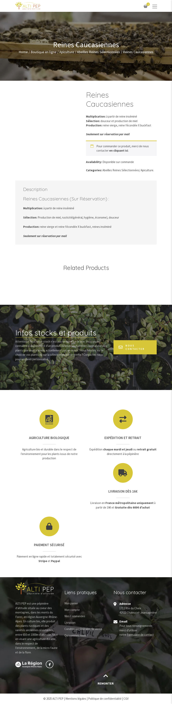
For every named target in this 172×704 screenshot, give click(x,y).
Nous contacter (132, 347)
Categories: (94, 170)
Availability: (94, 162)
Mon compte (72, 610)
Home (23, 52)
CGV (126, 698)
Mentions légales (75, 698)
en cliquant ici (118, 150)
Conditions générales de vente (83, 629)
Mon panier (71, 603)
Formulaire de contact (140, 634)
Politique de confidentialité (105, 698)
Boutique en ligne (43, 52)
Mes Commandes (74, 616)
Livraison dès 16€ (122, 491)
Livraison (69, 622)
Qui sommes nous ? (76, 635)
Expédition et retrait (122, 437)
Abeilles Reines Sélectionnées (98, 52)
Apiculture (66, 52)
